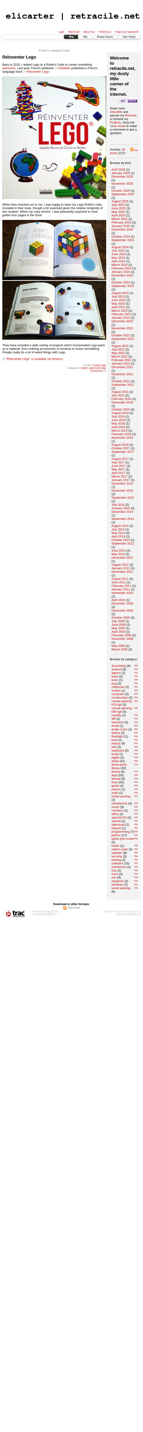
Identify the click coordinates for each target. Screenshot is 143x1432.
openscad (118, 824)
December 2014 (122, 511)
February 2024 (122, 268)
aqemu (116, 673)
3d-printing (119, 666)
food (114, 740)
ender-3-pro (120, 729)
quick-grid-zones (123, 838)
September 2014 (123, 519)
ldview (116, 771)
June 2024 (119, 254)
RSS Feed (74, 907)
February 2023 (122, 314)
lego (114, 775)
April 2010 (118, 600)
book (115, 680)
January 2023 (121, 317)
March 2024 (120, 265)
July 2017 (118, 462)
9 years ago (99, 365)
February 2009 (122, 635)
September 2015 (123, 497)
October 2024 (121, 236)
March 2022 (120, 356)
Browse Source (105, 37)
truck (115, 874)
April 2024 (118, 261)
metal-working (121, 796)
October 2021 (121, 381)
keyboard (118, 750)
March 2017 (120, 476)
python (116, 835)
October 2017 (121, 448)
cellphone (118, 687)
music (116, 807)
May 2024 (118, 257)
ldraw (115, 761)
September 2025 (123, 194)
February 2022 (122, 360)
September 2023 (123, 286)
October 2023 (121, 282)
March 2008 (120, 649)
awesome (8, 68)
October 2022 (121, 335)
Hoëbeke (62, 68)
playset (116, 828)
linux (115, 782)
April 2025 (118, 215)
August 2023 (120, 293)
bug (114, 683)
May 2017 (118, 469)
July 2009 (118, 621)
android (117, 669)
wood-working (121, 888)
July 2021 (118, 395)
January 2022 (121, 363)
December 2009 (122, 603)
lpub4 (115, 786)
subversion (119, 867)
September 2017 (123, 451)
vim (114, 877)
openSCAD (119, 817)
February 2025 (122, 222)
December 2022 (122, 321)
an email (117, 126)
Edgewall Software (45, 914)
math (115, 793)
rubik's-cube (120, 849)
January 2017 (121, 480)
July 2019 (118, 416)
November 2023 (122, 275)
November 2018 (122, 437)
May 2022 (118, 353)
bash (115, 676)
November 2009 (122, 610)
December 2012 (122, 557)
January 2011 (121, 589)
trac (114, 870)
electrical (118, 722)
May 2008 (118, 646)
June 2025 (119, 208)
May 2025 (118, 212)
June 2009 (119, 624)
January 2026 (121, 173)
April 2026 (118, 169)
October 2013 (121, 540)
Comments (96, 370)
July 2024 (118, 250)
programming (121, 831)
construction (120, 697)
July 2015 (118, 504)
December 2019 (122, 402)
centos (116, 690)
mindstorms (119, 803)
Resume (130, 115)
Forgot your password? (127, 32)
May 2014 (118, 533)
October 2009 (121, 617)
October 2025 (121, 190)
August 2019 (120, 413)
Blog (71, 37)
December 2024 (122, 229)
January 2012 (121, 568)
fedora (116, 733)
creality (116, 715)
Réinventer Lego (19, 57)
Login (61, 32)
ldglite (116, 757)
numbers (118, 810)
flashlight (118, 736)
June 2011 (119, 582)
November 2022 (122, 328)
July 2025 (118, 205)
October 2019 (121, 409)
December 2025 (122, 176)
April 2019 (118, 427)
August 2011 (120, 579)
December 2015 (122, 483)
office (115, 814)
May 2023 (118, 303)
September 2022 (123, 339)
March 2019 (120, 430)
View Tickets (129, 37)
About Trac (89, 32)
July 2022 (118, 349)
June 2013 (119, 550)
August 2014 (120, 526)
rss (134, 150)
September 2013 (123, 543)
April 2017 (118, 473)
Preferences (104, 32)
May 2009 (118, 628)
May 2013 (118, 554)
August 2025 (120, 201)
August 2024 (120, 247)
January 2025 (121, 226)
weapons (118, 881)
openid (116, 821)
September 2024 (123, 240)
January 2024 (121, 272)
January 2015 (121, 508)
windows (117, 884)
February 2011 (122, 586)
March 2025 (120, 219)
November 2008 (122, 638)
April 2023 (118, 307)
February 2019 (122, 434)
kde (114, 747)
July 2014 (118, 529)
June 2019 (119, 420)
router (116, 845)
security (117, 856)
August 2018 (120, 444)
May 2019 (118, 423)
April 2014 (118, 536)
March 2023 (120, 310)
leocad (116, 778)
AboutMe (116, 112)
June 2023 (119, 300)
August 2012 (120, 564)
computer (118, 694)
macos (116, 789)
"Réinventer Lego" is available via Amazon (32, 359)
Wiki (85, 37)
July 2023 (118, 296)
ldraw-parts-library (120, 766)
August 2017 (120, 459)
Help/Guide (74, 32)
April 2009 (118, 631)
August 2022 (120, 346)
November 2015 (122, 490)
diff (114, 718)
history (116, 743)
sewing (116, 860)
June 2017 (119, 466)
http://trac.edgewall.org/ (128, 914)
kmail (115, 754)
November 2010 (122, 593)
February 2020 (122, 399)
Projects (115, 122)
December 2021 (122, 367)
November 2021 (122, 374)
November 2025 (122, 183)
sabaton (117, 853)
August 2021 (120, 392)
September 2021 (123, 384)
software (117, 863)
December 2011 (122, 571)
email (115, 726)
